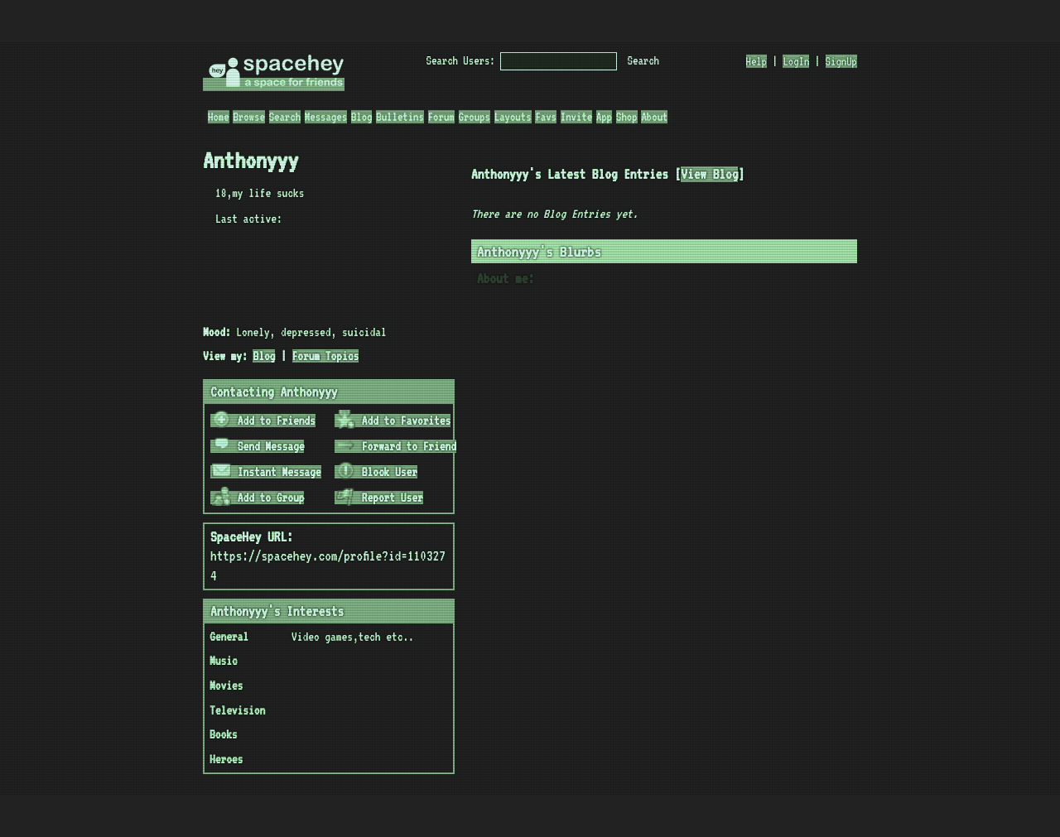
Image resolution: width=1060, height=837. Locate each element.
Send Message (258, 446)
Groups (474, 116)
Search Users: (460, 60)
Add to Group (258, 497)
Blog (362, 116)
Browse (248, 116)
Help (757, 61)
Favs (545, 116)
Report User (379, 497)
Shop (627, 116)
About (654, 116)
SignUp (841, 61)
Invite (576, 116)
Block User (376, 472)
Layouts (513, 116)
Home (218, 116)
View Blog (709, 174)
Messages (326, 116)
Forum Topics (325, 356)
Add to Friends (264, 420)
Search (643, 60)
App (604, 116)
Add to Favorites (393, 420)
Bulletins (400, 116)
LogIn (796, 61)
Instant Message (266, 472)
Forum (441, 116)
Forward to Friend (396, 446)
